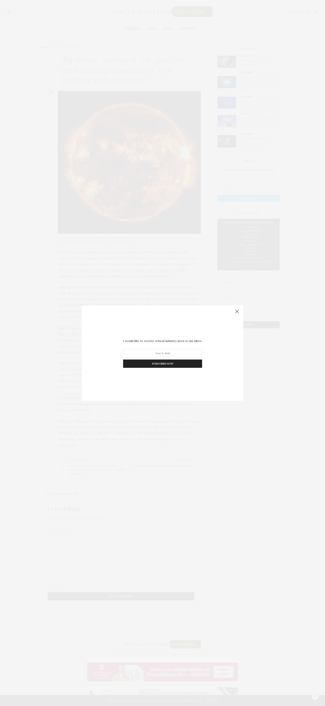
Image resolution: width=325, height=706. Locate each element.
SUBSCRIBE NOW (162, 363)
